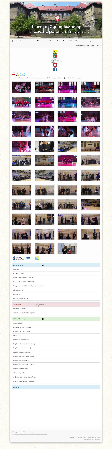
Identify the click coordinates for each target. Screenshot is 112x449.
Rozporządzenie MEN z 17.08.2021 (23, 277)
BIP (14, 72)
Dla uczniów (41, 41)
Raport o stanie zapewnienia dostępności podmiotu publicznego (29, 434)
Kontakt (70, 41)
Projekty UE (61, 41)
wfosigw (34, 257)
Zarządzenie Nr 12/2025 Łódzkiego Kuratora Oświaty (28, 286)
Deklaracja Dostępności (18, 432)
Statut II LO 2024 (18, 323)
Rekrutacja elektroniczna (20, 298)
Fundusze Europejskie (18, 257)
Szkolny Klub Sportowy (21, 74)
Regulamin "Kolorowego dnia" (22, 360)
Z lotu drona (16, 294)
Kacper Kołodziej (96, 439)
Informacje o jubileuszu (20, 308)
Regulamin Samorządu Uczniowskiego (24, 344)
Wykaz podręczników (19, 373)
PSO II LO (16, 335)
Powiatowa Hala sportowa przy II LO (87, 45)
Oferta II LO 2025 (18, 269)
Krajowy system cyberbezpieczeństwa (24, 377)
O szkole (19, 41)
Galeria (51, 41)
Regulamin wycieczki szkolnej (22, 348)
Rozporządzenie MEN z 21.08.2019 (23, 282)
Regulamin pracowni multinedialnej (23, 356)
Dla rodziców (30, 41)
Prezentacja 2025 (18, 273)
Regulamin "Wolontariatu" (20, 368)
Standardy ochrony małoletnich (22, 327)
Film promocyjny (18, 290)
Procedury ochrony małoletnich (22, 331)
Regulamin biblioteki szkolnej (21, 352)
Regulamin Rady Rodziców (21, 339)
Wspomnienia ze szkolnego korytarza (86, 41)
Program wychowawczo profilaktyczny (24, 381)
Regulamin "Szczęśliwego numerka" (23, 364)
